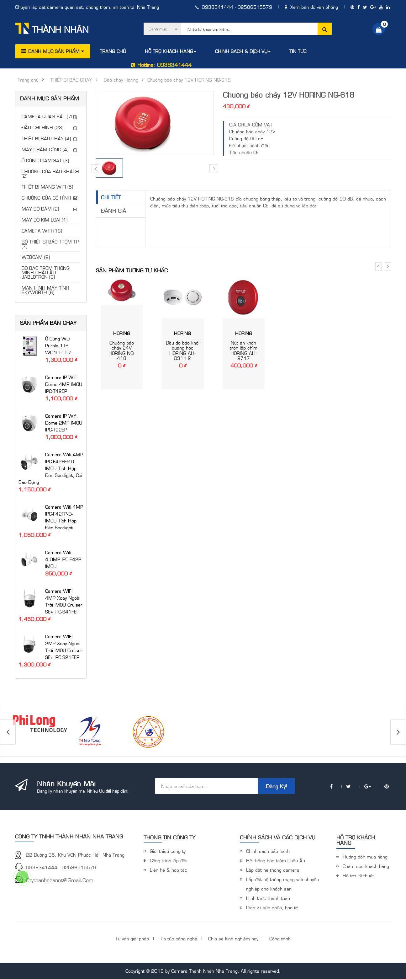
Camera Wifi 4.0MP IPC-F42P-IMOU (63, 559)
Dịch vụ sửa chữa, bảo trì (272, 907)
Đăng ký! (276, 786)
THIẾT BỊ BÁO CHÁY (71, 80)
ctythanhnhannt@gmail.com (59, 879)
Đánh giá (113, 210)
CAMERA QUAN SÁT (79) (49, 116)
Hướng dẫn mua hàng (365, 856)
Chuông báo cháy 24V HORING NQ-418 (121, 350)
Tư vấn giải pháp (132, 938)
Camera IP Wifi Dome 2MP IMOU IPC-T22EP (63, 422)
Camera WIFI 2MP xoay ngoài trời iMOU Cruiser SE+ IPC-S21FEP (63, 646)
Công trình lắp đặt (168, 860)
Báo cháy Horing (121, 80)
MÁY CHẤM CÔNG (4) (45, 149)
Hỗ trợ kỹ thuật (358, 875)
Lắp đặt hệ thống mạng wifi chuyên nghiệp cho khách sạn (282, 883)
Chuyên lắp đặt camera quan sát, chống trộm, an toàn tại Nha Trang (87, 7)
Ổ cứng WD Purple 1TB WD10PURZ (58, 345)
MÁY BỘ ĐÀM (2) (40, 208)
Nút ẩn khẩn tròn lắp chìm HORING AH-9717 (243, 350)
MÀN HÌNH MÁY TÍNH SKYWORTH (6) (45, 290)
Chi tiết (111, 197)
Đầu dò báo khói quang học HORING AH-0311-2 (182, 350)
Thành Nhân (52, 29)
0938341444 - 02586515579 (233, 7)
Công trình (280, 938)
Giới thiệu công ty (168, 851)
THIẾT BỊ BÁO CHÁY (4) (46, 138)
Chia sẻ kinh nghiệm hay (233, 938)
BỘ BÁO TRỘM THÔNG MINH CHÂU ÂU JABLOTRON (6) (46, 272)
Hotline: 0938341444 (161, 64)
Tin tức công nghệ (178, 938)
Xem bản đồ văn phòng (311, 7)
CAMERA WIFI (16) (42, 230)
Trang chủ (28, 80)
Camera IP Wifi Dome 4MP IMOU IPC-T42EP (63, 384)
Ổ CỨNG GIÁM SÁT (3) (45, 160)
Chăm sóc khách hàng (366, 866)
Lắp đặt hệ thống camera (272, 870)
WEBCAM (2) (36, 257)
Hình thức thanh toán (268, 898)
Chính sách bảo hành (268, 851)
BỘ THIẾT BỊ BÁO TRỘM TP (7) (50, 243)
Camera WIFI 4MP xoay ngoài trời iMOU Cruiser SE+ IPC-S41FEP (63, 601)
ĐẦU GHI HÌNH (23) (42, 127)
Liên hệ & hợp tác (168, 870)
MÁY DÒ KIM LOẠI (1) (44, 219)
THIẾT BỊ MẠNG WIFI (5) (47, 187)
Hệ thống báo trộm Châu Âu (275, 860)
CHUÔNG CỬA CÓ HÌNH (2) (50, 198)
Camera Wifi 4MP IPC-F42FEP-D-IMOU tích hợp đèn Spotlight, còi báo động (50, 468)
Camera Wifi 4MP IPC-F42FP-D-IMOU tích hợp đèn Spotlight (64, 517)
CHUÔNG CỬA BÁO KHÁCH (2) (50, 173)
